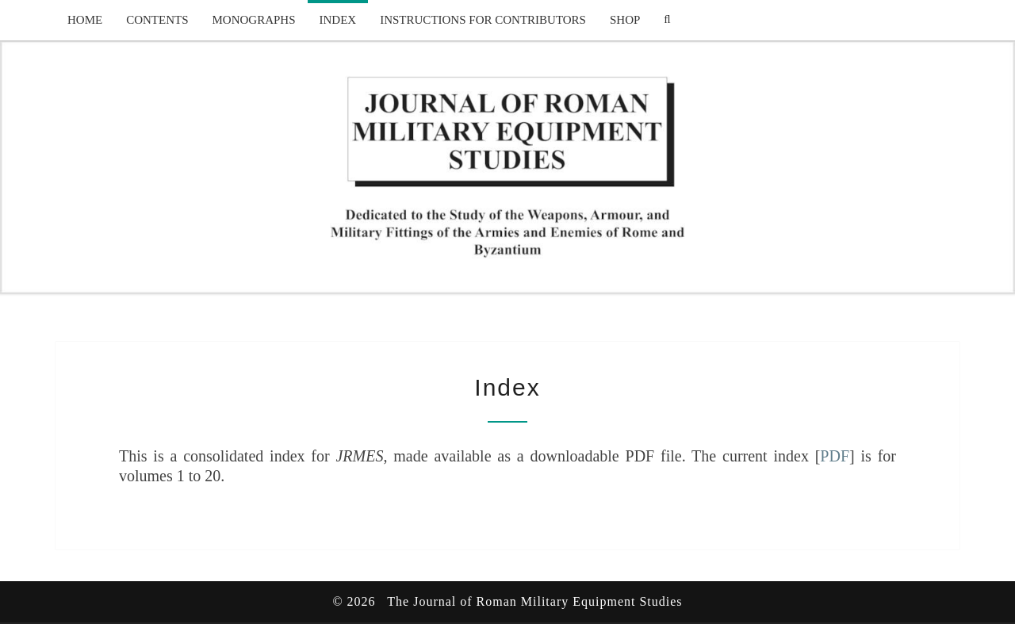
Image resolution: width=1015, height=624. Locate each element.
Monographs (254, 19)
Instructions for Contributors (483, 19)
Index (338, 19)
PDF (834, 456)
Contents (157, 19)
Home (84, 19)
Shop (625, 19)
